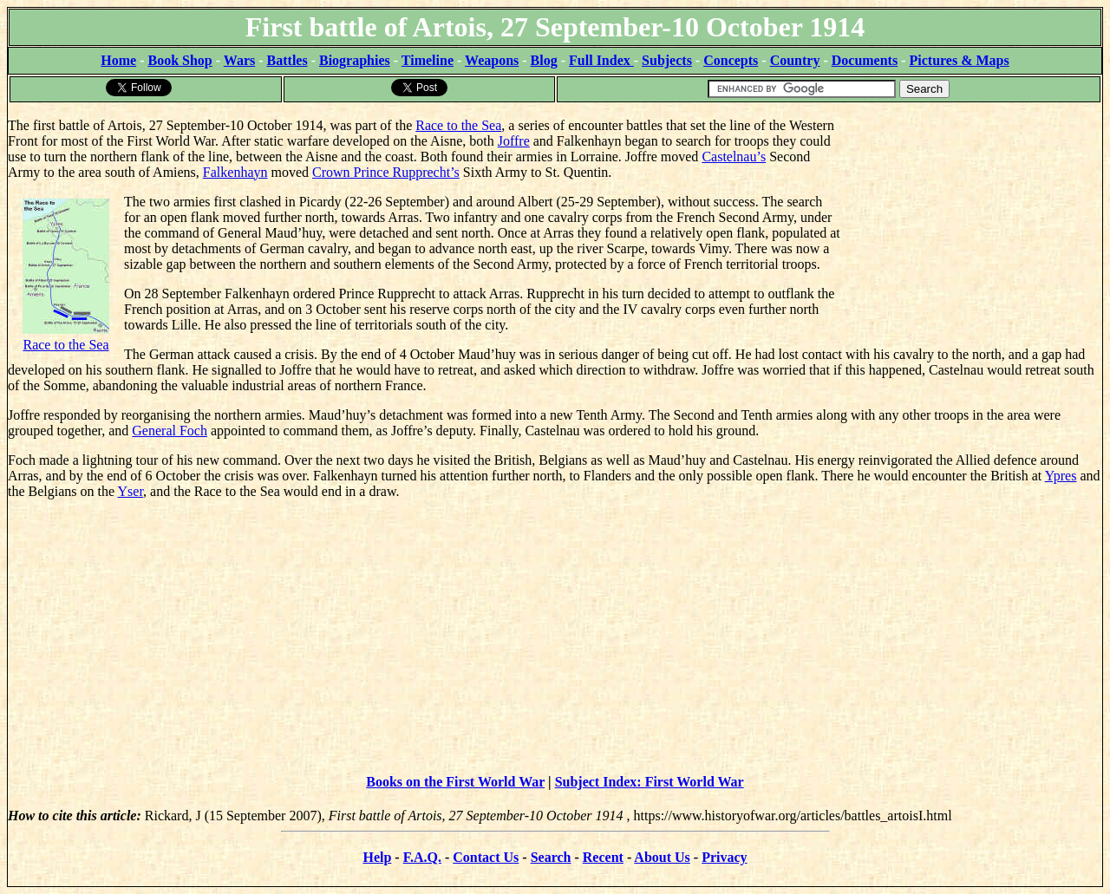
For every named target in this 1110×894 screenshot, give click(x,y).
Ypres (1061, 475)
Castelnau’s (734, 156)
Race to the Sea (458, 125)
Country (795, 60)
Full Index (601, 60)
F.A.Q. (422, 857)
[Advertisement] (971, 212)
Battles (287, 60)
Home (118, 60)
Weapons (492, 60)
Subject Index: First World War (649, 781)
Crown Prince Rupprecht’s (386, 172)
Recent (603, 857)
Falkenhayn (235, 172)
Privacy (724, 857)
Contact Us (486, 857)
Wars (239, 60)
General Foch (169, 430)
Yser (131, 491)
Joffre (514, 141)
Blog (544, 60)
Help (376, 857)
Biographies (354, 60)
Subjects (667, 60)
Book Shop (179, 60)
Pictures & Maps (959, 60)
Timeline (428, 60)
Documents (865, 60)
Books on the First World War (455, 781)
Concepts (730, 60)
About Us (661, 857)
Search (551, 857)
